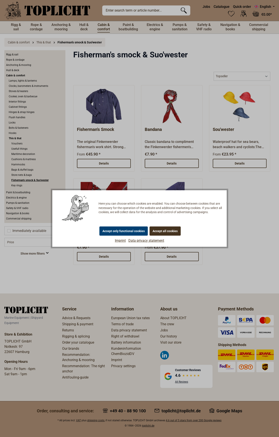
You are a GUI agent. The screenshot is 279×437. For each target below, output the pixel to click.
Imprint (120, 240)
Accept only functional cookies (123, 231)
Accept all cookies (165, 231)
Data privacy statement (146, 240)
